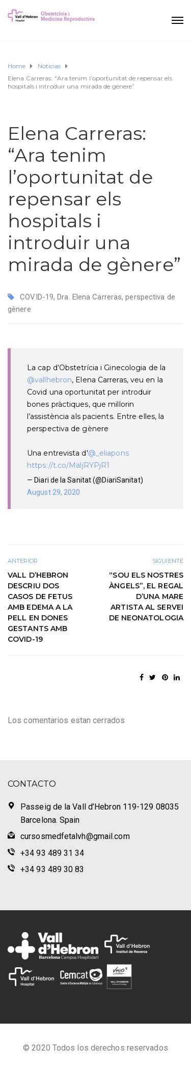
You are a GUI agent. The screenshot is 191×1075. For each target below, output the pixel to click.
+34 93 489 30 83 (52, 869)
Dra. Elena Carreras (89, 297)
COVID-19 (36, 297)
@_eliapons (108, 453)
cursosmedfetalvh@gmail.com (75, 836)
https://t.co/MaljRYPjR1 (68, 465)
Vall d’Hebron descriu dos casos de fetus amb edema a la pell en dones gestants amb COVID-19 (40, 607)
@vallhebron (49, 379)
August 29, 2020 (53, 492)
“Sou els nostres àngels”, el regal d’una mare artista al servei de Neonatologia (146, 596)
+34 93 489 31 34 (52, 853)
